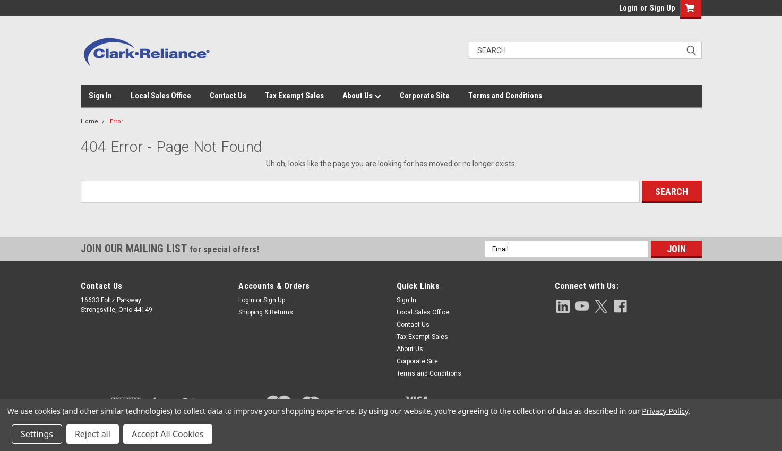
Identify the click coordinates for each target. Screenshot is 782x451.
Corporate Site (425, 95)
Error (116, 121)
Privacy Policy (665, 411)
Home (89, 121)
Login (628, 8)
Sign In (100, 95)
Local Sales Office (161, 95)
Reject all (92, 434)
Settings (37, 434)
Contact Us (228, 95)
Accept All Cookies (168, 434)
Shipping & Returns (265, 312)
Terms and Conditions (505, 95)
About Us (361, 96)
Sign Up (662, 8)
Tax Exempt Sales (294, 95)
